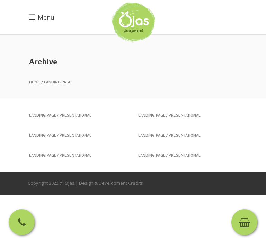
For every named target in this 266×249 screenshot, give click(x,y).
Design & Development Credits (111, 183)
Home (34, 82)
